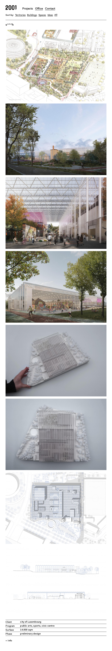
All (55, 15)
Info (10, 641)
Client (9, 622)
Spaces (42, 15)
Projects (27, 8)
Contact (50, 8)
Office (39, 8)
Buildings (32, 15)
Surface (10, 630)
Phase (9, 634)
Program (10, 626)
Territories (20, 15)
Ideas (50, 15)
